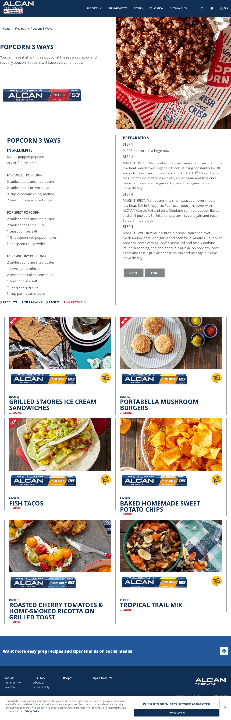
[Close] (225, 707)
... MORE (15, 413)
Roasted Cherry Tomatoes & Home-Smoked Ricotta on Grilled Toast (56, 611)
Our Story (39, 678)
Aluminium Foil (13, 682)
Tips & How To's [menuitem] (118, 8)
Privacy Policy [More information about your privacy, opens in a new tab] (32, 711)
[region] (115, 708)
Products (10, 302)
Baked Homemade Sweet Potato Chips (160, 506)
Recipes (54, 302)
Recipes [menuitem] (138, 8)
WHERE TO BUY (76, 302)
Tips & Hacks (33, 302)
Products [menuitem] (94, 8)
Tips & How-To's (102, 678)
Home (6, 28)
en (221, 8)
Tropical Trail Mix (151, 605)
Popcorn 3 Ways (27, 47)
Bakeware (10, 687)
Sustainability (41, 687)
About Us (39, 682)
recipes (20, 28)
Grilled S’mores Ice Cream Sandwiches (52, 404)
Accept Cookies (177, 712)
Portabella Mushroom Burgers (159, 404)
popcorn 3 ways (41, 28)
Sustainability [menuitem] (178, 8)
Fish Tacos (26, 503)
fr (226, 8)
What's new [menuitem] (156, 8)
